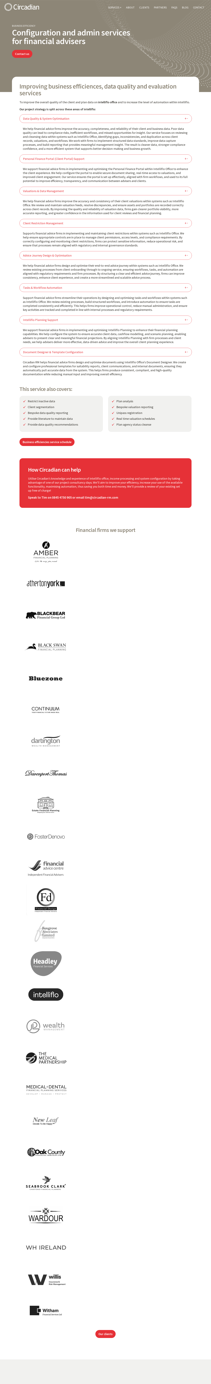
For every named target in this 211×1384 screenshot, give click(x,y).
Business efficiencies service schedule (47, 442)
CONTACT (198, 7)
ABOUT (130, 7)
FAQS (174, 7)
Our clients (105, 1334)
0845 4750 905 (62, 497)
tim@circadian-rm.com (101, 497)
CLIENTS (144, 7)
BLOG (185, 7)
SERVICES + (114, 7)
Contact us (22, 54)
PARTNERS (160, 7)
